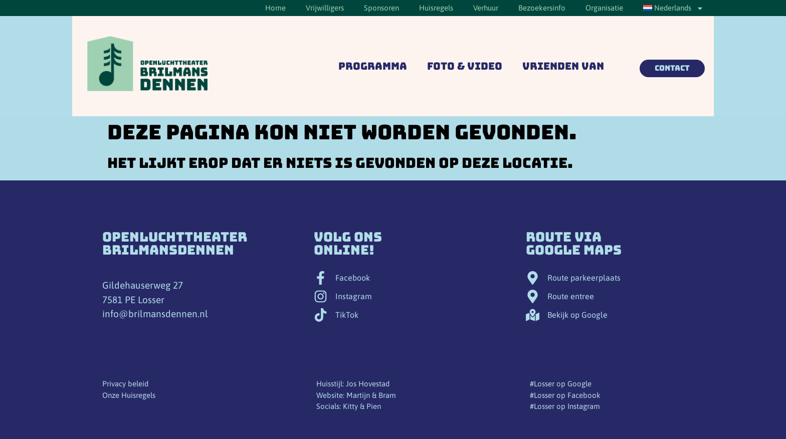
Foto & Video (464, 66)
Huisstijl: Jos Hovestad (352, 383)
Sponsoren (381, 8)
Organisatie (604, 8)
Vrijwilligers (325, 8)
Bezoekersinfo (541, 8)
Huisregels (436, 8)
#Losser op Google (561, 383)
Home (275, 8)
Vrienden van (563, 66)
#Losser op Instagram (565, 406)
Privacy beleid (125, 383)
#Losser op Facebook (565, 395)
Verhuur (485, 8)
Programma (372, 66)
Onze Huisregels (128, 395)
